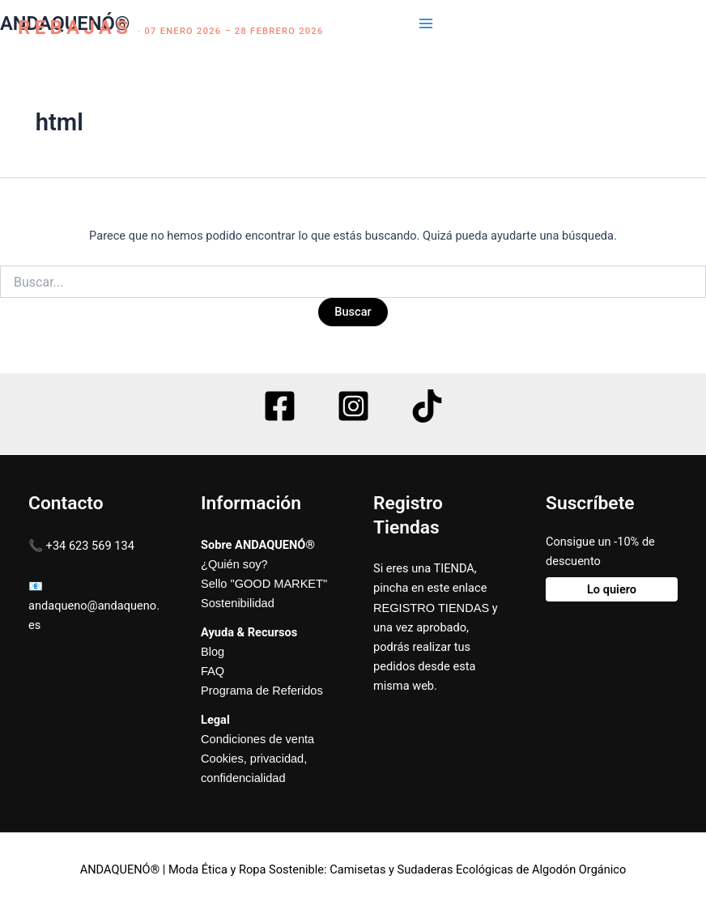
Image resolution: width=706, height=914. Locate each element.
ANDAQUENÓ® (65, 23)
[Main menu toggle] (426, 23)
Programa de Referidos (262, 690)
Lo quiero (611, 589)
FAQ (212, 671)
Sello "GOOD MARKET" (264, 583)
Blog (212, 651)
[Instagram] (353, 406)
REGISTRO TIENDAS (431, 608)
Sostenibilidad (237, 603)
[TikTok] (427, 406)
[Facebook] (279, 406)
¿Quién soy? (234, 564)
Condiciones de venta (257, 739)
